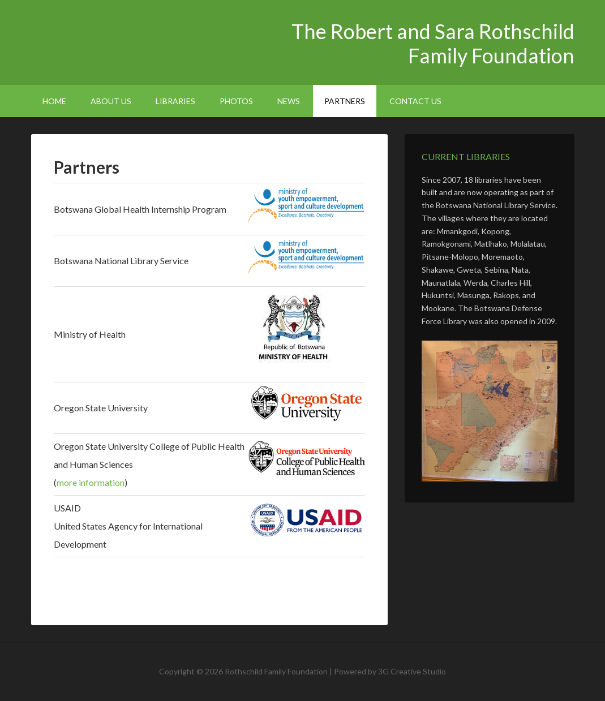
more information (91, 482)
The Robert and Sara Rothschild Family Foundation (127, 39)
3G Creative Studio (412, 671)
